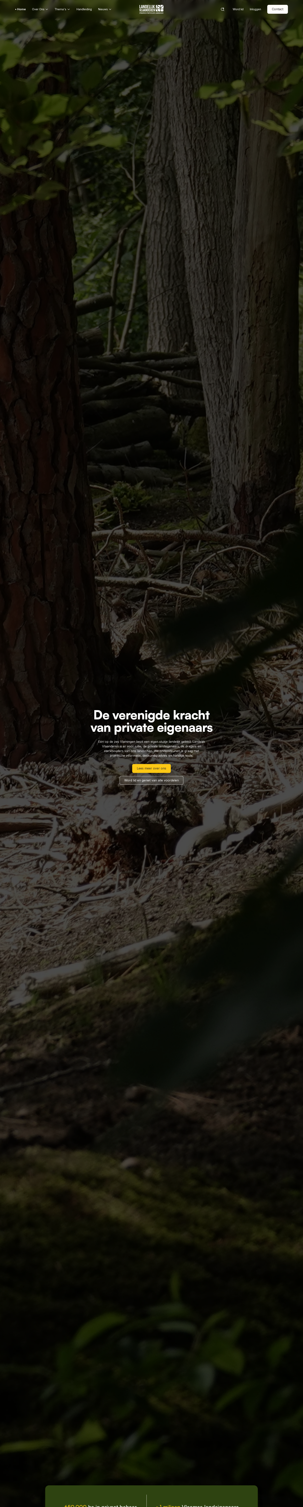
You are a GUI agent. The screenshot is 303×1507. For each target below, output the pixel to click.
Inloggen (255, 9)
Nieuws (105, 9)
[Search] (222, 9)
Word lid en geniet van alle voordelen (151, 780)
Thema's (62, 9)
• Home (20, 9)
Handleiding (84, 9)
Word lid (238, 9)
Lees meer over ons (151, 768)
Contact (277, 9)
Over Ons (40, 9)
